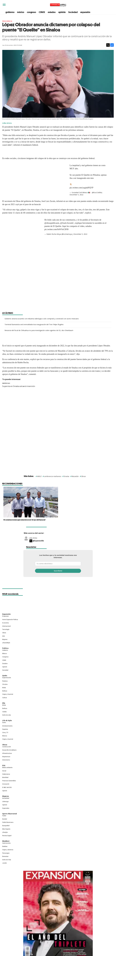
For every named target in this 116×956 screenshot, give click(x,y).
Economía (5, 623)
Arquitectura (6, 756)
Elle (3, 703)
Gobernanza (6, 774)
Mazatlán (75, 476)
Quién (4, 675)
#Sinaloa (96, 175)
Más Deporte (6, 829)
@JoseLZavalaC (67, 223)
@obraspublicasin (51, 223)
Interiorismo (6, 760)
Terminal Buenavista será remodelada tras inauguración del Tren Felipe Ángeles (34, 324)
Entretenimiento (7, 726)
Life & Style (7, 720)
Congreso (5, 657)
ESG (3, 636)
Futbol (4, 816)
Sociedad (72, 12)
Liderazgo (5, 801)
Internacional (6, 626)
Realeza (5, 681)
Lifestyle (5, 832)
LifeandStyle (6, 643)
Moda (4, 687)
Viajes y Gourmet (7, 694)
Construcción (6, 747)
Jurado (4, 863)
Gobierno (5, 650)
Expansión (6, 614)
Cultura (4, 697)
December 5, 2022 (76, 195)
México (4, 653)
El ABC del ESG (7, 787)
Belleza (4, 691)
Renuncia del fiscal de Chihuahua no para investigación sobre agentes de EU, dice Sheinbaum (39, 330)
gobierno (9, 12)
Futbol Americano (7, 822)
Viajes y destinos (7, 850)
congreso (31, 12)
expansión (85, 12)
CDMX (42, 12)
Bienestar (5, 856)
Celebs (4, 712)
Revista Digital (6, 835)
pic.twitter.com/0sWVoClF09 (56, 229)
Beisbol (4, 819)
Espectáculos (6, 677)
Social (4, 771)
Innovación (5, 784)
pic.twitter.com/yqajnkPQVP (81, 188)
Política (5, 648)
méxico (20, 12)
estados (52, 12)
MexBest (5, 841)
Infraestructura (7, 753)
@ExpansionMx (38, 541)
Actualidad (5, 798)
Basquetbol (5, 825)
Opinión (4, 667)
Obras (83, 476)
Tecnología (5, 629)
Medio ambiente (7, 767)
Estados (5, 663)
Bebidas (4, 846)
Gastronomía (6, 843)
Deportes (5, 729)
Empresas (6, 383)
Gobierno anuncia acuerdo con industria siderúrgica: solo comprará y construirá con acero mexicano (42, 319)
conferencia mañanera (52, 476)
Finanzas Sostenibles (9, 781)
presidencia (7, 21)
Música (4, 736)
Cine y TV (5, 732)
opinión (62, 12)
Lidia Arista (33, 538)
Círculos (5, 684)
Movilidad (5, 777)
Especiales (5, 808)
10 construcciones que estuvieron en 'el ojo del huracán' (52, 520)
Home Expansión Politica (10, 619)
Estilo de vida (6, 715)
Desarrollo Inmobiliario (9, 750)
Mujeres (4, 639)
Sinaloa (66, 476)
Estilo (4, 722)
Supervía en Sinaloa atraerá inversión (18, 386)
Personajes (5, 853)
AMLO (39, 476)
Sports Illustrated (9, 814)
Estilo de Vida (6, 860)
